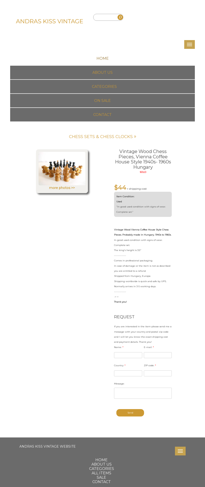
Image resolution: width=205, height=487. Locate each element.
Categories (104, 86)
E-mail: (149, 347)
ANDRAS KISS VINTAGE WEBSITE (47, 446)
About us (102, 72)
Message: (119, 383)
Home (102, 58)
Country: (120, 365)
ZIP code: (150, 365)
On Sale (102, 100)
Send (130, 412)
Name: (119, 347)
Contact (102, 114)
